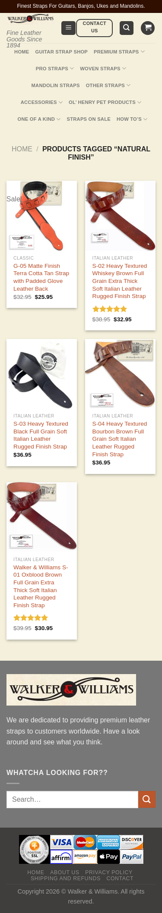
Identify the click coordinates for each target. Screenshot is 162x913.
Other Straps (108, 85)
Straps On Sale (89, 119)
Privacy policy (108, 872)
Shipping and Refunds (66, 878)
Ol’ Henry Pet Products (105, 102)
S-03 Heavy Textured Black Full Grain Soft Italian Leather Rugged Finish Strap (40, 435)
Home (21, 51)
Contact (119, 878)
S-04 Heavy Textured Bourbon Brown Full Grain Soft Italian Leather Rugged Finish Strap (119, 439)
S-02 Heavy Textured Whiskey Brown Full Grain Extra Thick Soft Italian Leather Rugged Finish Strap (119, 281)
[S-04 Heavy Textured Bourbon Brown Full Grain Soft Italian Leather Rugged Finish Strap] (120, 374)
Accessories (42, 102)
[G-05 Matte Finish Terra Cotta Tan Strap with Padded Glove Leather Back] (41, 216)
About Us (64, 872)
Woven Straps (103, 68)
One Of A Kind (39, 119)
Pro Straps (55, 68)
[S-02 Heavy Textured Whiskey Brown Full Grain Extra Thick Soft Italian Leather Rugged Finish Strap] (120, 216)
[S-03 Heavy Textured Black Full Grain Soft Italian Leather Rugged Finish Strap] (41, 374)
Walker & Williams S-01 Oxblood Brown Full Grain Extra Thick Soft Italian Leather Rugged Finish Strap (40, 586)
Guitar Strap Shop (61, 51)
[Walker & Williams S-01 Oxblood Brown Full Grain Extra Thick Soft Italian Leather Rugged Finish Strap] (41, 517)
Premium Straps (119, 51)
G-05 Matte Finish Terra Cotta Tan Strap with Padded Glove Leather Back (41, 277)
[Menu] (68, 28)
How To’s (132, 119)
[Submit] (147, 799)
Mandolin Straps (56, 85)
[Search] (127, 28)
